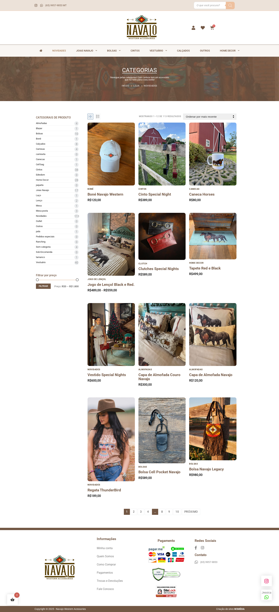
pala (38, 231)
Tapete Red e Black (205, 268)
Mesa (39, 205)
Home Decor (229, 50)
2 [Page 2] (134, 511)
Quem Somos (105, 556)
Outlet (39, 221)
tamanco (40, 257)
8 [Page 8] (162, 511)
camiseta (40, 154)
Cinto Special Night (154, 194)
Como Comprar (106, 564)
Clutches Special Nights (158, 269)
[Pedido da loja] (209, 117)
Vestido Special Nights (107, 375)
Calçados (183, 50)
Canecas (40, 159)
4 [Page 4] (148, 511)
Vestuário (158, 50)
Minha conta (105, 548)
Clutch (142, 263)
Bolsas (114, 50)
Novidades (59, 50)
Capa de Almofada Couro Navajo (159, 377)
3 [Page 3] (141, 511)
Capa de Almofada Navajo (210, 375)
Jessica (266, 595)
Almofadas (41, 123)
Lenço (39, 200)
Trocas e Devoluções (110, 581)
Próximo (191, 511)
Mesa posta (42, 210)
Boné (38, 138)
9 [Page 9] (169, 511)
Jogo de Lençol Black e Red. (111, 285)
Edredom (40, 174)
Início (125, 85)
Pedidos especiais (45, 236)
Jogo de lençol (97, 279)
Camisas (40, 149)
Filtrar (43, 286)
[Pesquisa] (230, 5)
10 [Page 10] (177, 511)
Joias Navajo (86, 50)
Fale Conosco (105, 589)
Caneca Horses (202, 194)
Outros (205, 50)
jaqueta (39, 185)
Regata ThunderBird (104, 490)
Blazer (39, 128)
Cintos (135, 50)
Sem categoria (43, 247)
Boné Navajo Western (105, 194)
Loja (136, 85)
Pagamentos (105, 572)
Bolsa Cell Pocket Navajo (159, 472)
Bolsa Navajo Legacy (206, 469)
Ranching (40, 241)
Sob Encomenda (44, 252)
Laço (38, 195)
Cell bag (40, 164)
